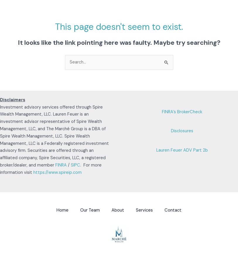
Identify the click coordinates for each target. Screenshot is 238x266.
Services (144, 210)
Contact (173, 210)
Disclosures (182, 131)
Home (62, 210)
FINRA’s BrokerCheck (182, 112)
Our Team (90, 210)
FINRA (61, 165)
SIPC (75, 165)
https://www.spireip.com (57, 172)
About (118, 210)
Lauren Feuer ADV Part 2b (182, 150)
